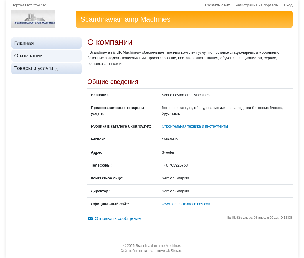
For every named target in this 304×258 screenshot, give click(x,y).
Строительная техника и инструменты (195, 126)
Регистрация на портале (256, 5)
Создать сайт (217, 5)
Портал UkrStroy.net (28, 5)
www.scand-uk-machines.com (186, 204)
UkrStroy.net (174, 250)
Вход (288, 5)
